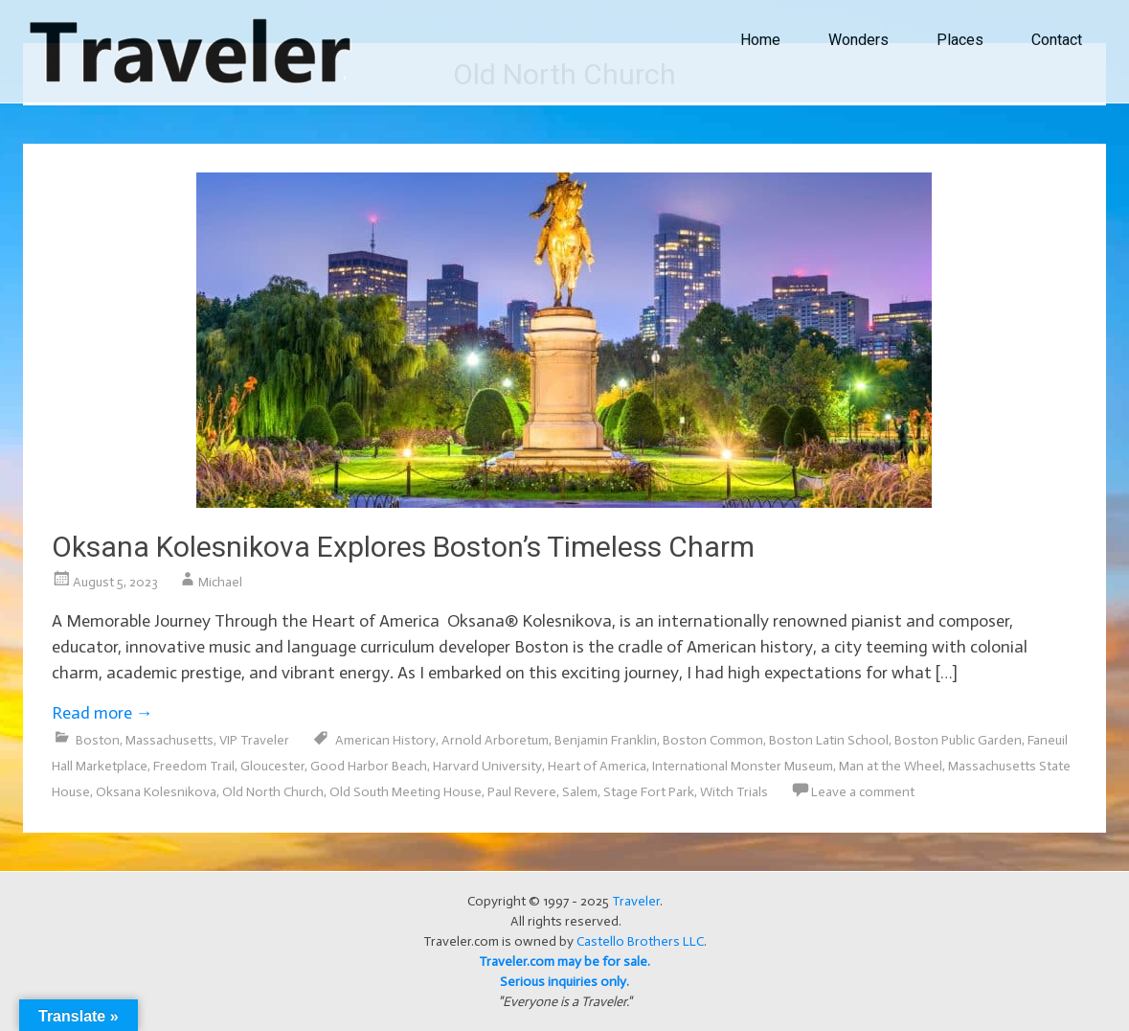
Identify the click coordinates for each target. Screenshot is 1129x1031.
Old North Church (273, 792)
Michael (220, 582)
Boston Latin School (829, 740)
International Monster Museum (742, 766)
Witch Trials (734, 792)
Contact (1056, 40)
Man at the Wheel (890, 766)
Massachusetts (169, 740)
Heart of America (597, 766)
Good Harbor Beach (368, 766)
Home (760, 40)
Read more (102, 712)
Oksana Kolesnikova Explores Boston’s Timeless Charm (403, 546)
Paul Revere (521, 792)
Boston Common (713, 740)
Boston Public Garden (958, 740)
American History (385, 740)
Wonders (858, 40)
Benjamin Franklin (605, 740)
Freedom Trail (194, 766)
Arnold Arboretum (495, 740)
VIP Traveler (254, 740)
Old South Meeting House (405, 792)
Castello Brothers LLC (640, 941)
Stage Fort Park (648, 792)
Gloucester (272, 766)
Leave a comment (862, 792)
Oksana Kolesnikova (156, 792)
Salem (580, 792)
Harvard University (487, 766)
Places (960, 40)
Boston (98, 740)
